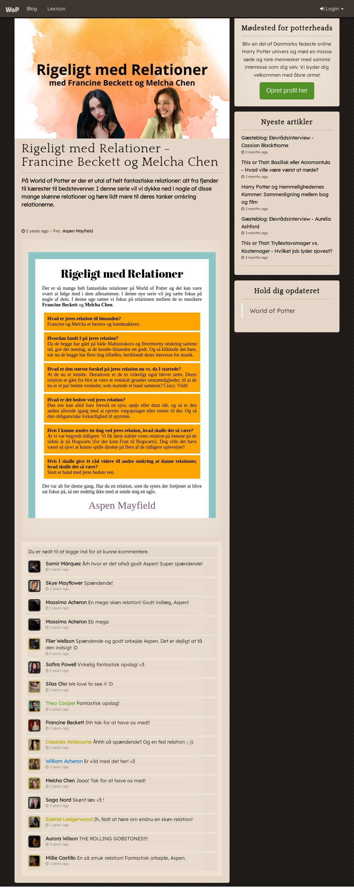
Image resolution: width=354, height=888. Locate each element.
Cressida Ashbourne (69, 742)
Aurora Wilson (62, 839)
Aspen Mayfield (78, 230)
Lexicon (56, 9)
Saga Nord (58, 800)
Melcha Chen (60, 780)
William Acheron (64, 761)
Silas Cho (56, 684)
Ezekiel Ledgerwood (69, 819)
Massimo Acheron (66, 602)
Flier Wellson (60, 641)
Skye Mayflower (64, 583)
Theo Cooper (60, 703)
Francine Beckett (65, 722)
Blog (32, 9)
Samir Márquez (63, 564)
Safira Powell (61, 664)
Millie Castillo (61, 858)
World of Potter (272, 310)
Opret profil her (287, 90)
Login (332, 9)
